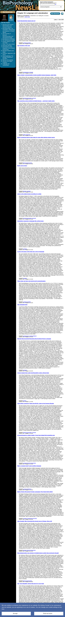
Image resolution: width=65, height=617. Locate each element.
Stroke (24, 134)
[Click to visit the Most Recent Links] (8, 13)
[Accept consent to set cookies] (16, 613)
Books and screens (22, 165)
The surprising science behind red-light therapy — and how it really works (36, 101)
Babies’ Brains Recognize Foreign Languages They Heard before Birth (35, 491)
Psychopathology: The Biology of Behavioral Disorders (8, 57)
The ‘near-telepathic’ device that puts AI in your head (30, 583)
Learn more (27, 16)
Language (25, 42)
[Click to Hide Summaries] (55, 14)
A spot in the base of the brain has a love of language (30, 251)
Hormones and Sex (7, 45)
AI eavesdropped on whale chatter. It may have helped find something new (36, 435)
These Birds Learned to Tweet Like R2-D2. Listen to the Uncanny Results (35, 403)
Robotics (24, 400)
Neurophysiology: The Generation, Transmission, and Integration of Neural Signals (9, 30)
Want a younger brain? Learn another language (29, 465)
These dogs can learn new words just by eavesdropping (31, 281)
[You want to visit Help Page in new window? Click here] (62, 14)
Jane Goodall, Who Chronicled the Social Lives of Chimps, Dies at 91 (34, 521)
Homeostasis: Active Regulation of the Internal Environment (8, 48)
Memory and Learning (8, 60)
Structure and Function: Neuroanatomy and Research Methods (8, 26)
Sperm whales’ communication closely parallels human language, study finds (36, 75)
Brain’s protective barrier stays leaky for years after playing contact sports (36, 137)
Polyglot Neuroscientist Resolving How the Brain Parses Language (34, 338)
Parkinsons (28, 134)
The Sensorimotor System (9, 40)
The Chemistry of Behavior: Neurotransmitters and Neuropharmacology (8, 35)
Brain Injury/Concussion (27, 162)
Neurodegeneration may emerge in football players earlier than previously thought (38, 553)
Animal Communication (27, 98)
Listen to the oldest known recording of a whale (29, 194)
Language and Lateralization (6, 64)
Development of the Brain (9, 39)
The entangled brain (22, 304)
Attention (24, 191)
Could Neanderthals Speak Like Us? (26, 20)
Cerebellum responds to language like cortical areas (30, 221)
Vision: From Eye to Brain (9, 44)
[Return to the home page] (23, 5)
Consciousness (26, 72)
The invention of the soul (23, 45)
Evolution (29, 42)
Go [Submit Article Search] (55, 4)
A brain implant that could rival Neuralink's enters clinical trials (33, 372)
